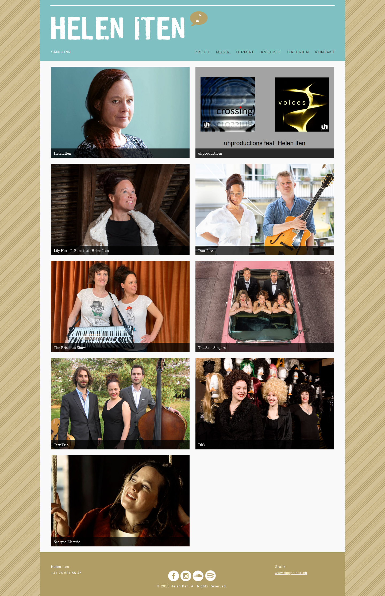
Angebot (271, 52)
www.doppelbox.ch (291, 573)
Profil (202, 52)
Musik (223, 52)
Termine (245, 52)
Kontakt (325, 52)
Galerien (298, 52)
